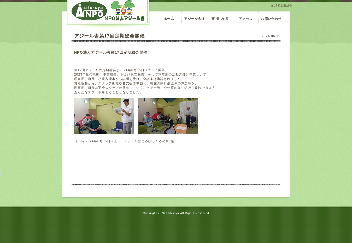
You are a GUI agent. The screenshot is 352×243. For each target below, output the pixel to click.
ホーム (169, 19)
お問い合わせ (271, 19)
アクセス (246, 19)
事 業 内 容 (222, 19)
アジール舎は (194, 19)
